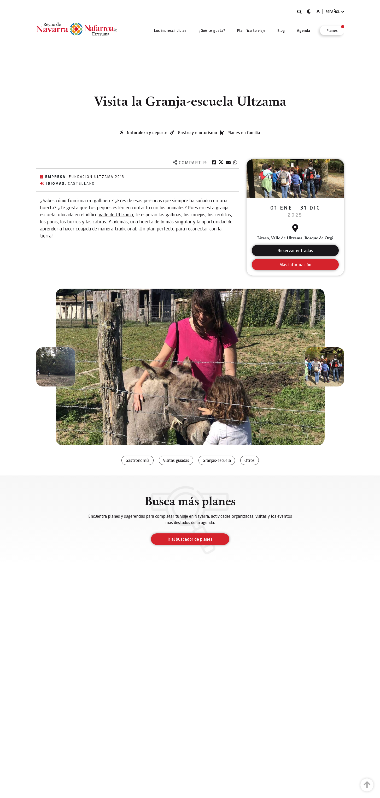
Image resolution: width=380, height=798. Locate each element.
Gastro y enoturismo (197, 132)
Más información (295, 264)
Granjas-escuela (217, 460)
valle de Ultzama (116, 214)
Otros (249, 460)
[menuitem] (170, 30)
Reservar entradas (295, 250)
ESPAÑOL (334, 11)
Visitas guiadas (176, 460)
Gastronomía (137, 460)
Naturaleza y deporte (147, 132)
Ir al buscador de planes (190, 539)
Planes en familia (243, 132)
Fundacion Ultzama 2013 (96, 176)
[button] (55, 366)
